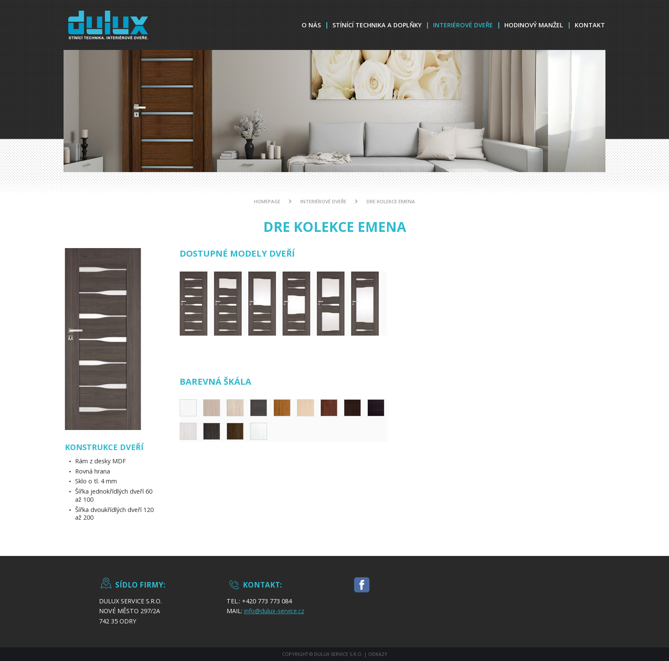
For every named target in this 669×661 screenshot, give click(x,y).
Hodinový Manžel (533, 25)
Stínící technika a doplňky (377, 25)
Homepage (267, 201)
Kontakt (590, 25)
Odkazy (377, 654)
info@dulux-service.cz (274, 611)
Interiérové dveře (463, 25)
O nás (311, 25)
